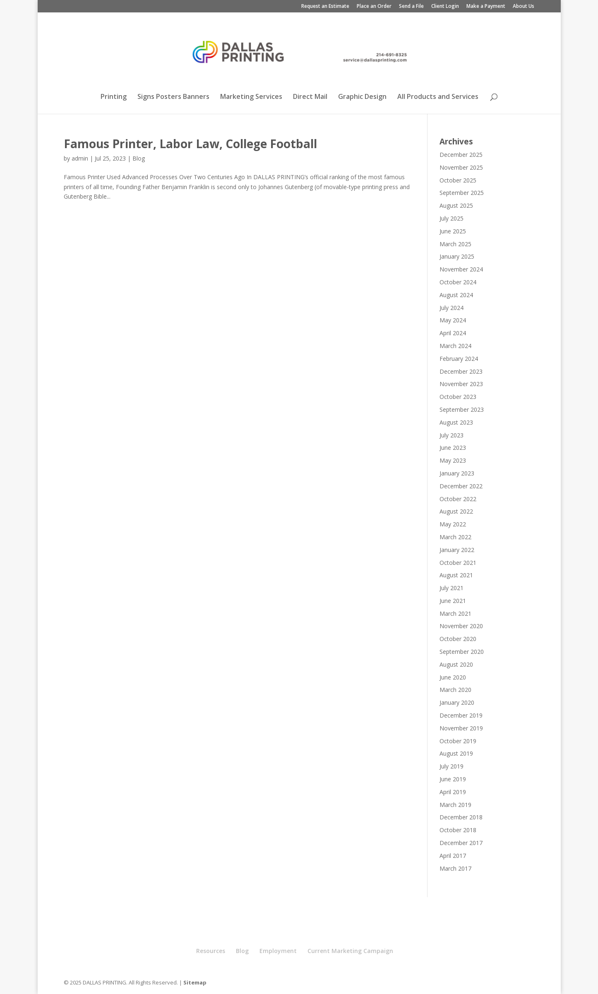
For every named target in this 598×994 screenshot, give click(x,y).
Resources (210, 951)
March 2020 (455, 690)
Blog (138, 158)
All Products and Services (437, 97)
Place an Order (374, 7)
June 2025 (452, 231)
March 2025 (455, 244)
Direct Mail (310, 97)
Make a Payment (485, 7)
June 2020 (452, 677)
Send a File (411, 7)
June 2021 (452, 601)
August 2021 (456, 575)
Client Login (445, 7)
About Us (523, 7)
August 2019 (456, 753)
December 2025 (461, 154)
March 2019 (455, 805)
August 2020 (456, 664)
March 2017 (455, 868)
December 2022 (461, 486)
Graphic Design (362, 97)
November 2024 (461, 269)
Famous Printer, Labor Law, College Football (190, 143)
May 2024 (452, 320)
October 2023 (457, 397)
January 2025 (456, 256)
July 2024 (451, 308)
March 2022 (455, 537)
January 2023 (456, 473)
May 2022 (452, 524)
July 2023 (451, 435)
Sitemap (195, 982)
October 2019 (457, 741)
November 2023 (461, 384)
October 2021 (457, 563)
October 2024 (457, 282)
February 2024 (458, 359)
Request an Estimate (325, 7)
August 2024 (456, 295)
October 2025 (457, 180)
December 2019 (461, 715)
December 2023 (461, 371)
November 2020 (461, 626)
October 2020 (457, 639)
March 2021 (455, 613)
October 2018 (457, 830)
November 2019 (461, 728)
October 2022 (457, 499)
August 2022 (456, 511)
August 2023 (456, 422)
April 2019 (452, 792)
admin (80, 158)
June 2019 (452, 779)
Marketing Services (251, 97)
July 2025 (451, 218)
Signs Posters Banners (173, 97)
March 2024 (455, 346)
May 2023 (452, 460)
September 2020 (461, 651)
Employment (278, 951)
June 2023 (452, 447)
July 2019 (451, 766)
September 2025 (461, 193)
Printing (114, 97)
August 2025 (456, 205)
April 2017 (452, 856)
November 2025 (461, 167)
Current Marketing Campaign (350, 951)
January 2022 (456, 550)
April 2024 (452, 333)
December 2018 (461, 817)
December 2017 (461, 843)
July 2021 (451, 588)
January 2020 (456, 702)
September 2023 (461, 409)
